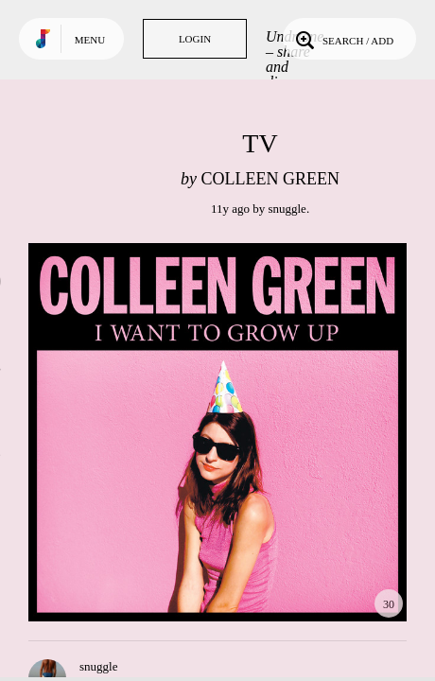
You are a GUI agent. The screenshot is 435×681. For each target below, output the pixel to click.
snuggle (286, 208)
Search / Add (342, 38)
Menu (90, 39)
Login (195, 38)
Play (217, 432)
